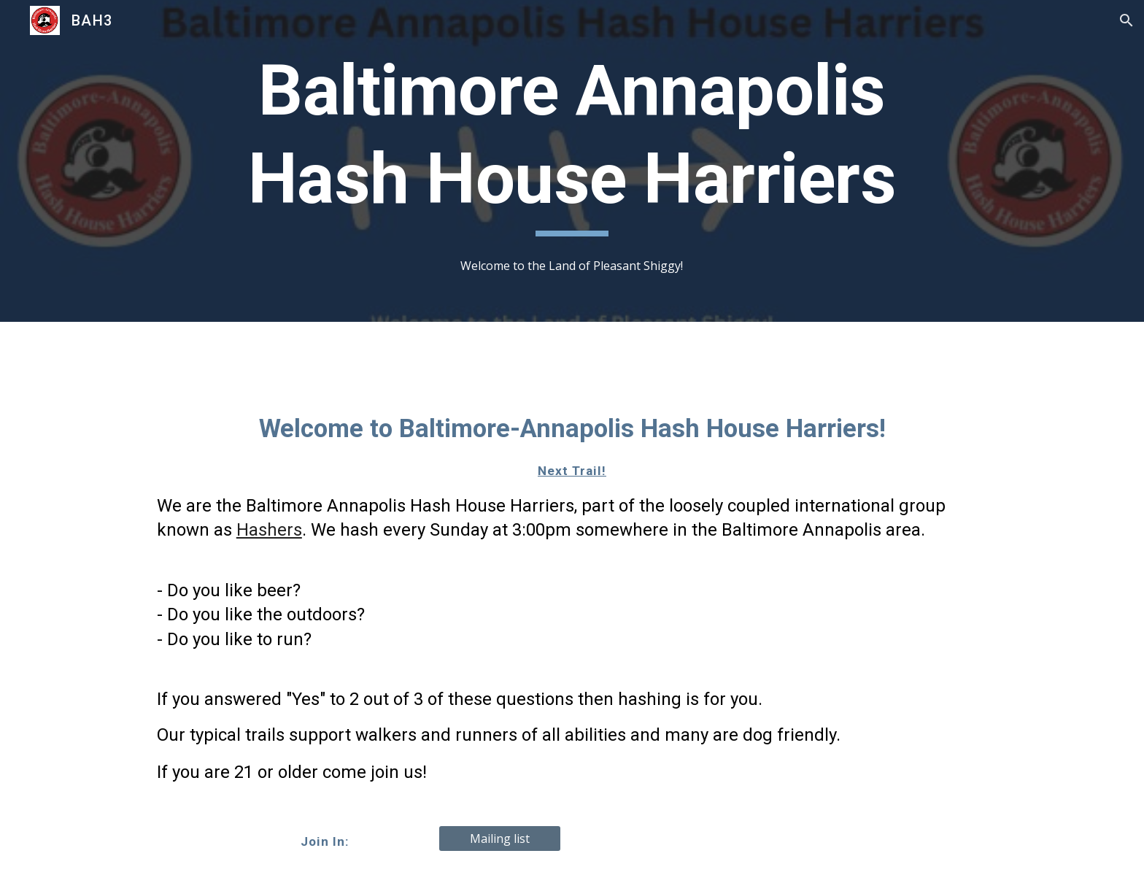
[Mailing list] (499, 838)
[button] (1126, 20)
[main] (572, 141)
